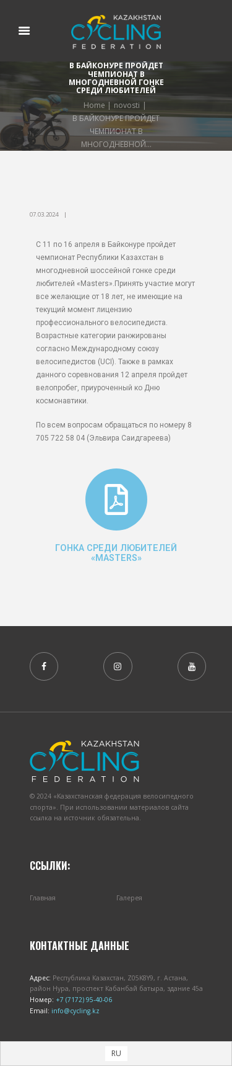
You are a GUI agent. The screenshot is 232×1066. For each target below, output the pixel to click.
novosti (127, 105)
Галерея (129, 898)
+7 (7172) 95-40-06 (83, 999)
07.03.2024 (44, 214)
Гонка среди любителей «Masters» (116, 553)
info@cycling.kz (74, 1010)
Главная (43, 898)
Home (94, 105)
